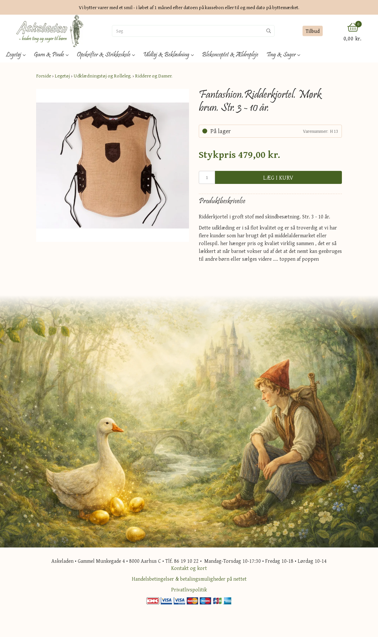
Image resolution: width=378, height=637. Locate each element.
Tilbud (312, 31)
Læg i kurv (278, 177)
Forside (43, 75)
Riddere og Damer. (153, 75)
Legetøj (62, 75)
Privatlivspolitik (189, 589)
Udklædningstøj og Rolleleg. (102, 75)
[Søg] (187, 30)
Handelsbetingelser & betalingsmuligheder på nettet (189, 579)
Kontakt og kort (189, 568)
